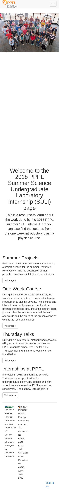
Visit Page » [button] (10, 280)
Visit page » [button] (10, 395)
